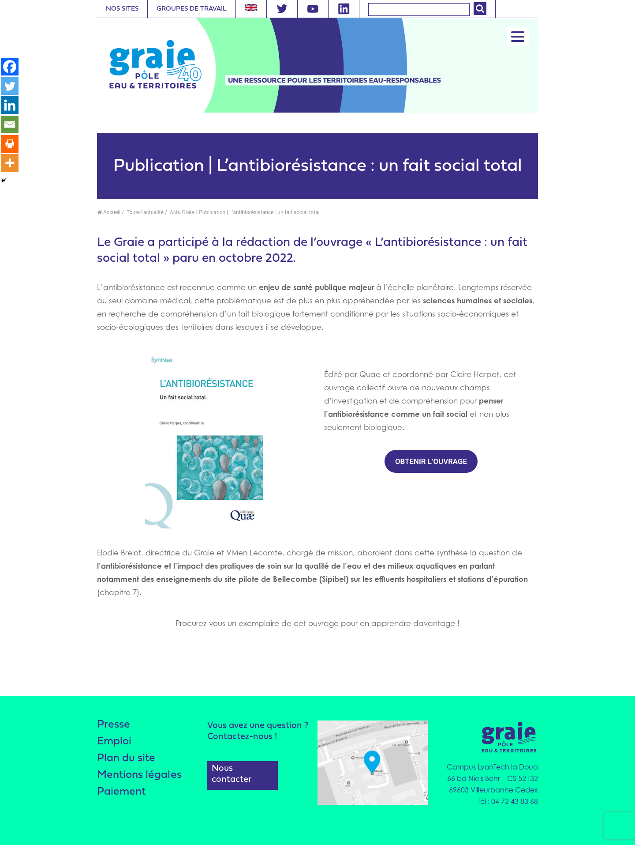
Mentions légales (139, 776)
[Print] (10, 144)
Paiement (121, 794)
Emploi (114, 742)
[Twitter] (10, 86)
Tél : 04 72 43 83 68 (508, 801)
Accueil (108, 212)
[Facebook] (10, 66)
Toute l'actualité (144, 212)
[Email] (10, 125)
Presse (113, 725)
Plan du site (126, 759)
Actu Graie (181, 212)
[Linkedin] (10, 105)
